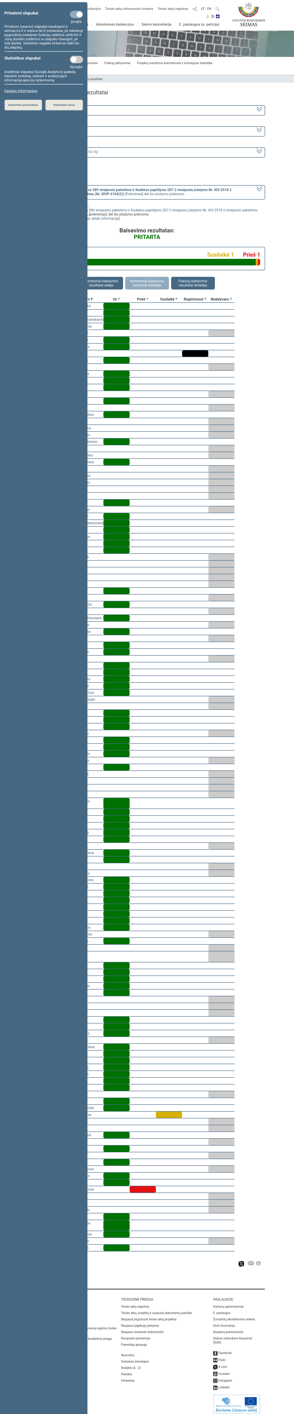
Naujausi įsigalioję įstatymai (140, 1322)
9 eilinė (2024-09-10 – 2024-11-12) (58, 131)
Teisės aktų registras (172, 9)
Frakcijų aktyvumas (117, 63)
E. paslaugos (222, 1310)
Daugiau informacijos (20, 91)
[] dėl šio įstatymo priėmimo (132, 192)
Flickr (222, 1357)
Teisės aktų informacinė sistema (129, 9)
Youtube (224, 1370)
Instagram (225, 1377)
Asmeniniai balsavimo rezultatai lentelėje (147, 283)
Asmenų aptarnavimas (228, 1303)
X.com (222, 1363)
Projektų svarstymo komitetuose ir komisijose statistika (174, 63)
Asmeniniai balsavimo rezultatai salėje (101, 283)
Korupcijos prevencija (135, 1335)
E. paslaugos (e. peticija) (199, 24)
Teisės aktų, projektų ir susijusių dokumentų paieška (156, 1310)
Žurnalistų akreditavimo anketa (234, 1316)
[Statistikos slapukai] (76, 59)
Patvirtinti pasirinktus (23, 105)
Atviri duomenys (224, 1322)
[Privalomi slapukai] (76, 14)
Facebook (225, 1350)
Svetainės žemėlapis (135, 1358)
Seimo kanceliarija (156, 24)
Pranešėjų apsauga (134, 1341)
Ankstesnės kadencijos (115, 24)
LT (203, 9)
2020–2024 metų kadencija (53, 110)
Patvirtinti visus (64, 105)
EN (209, 9)
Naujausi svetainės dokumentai (142, 1329)
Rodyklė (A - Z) (131, 1365)
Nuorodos (127, 1352)
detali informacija (105, 218)
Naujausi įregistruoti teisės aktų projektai (149, 1316)
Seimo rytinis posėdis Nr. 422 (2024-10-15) (65, 152)
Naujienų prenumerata (228, 1329)
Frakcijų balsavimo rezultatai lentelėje (192, 283)
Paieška (126, 1371)
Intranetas (128, 1377)
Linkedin (224, 1384)
